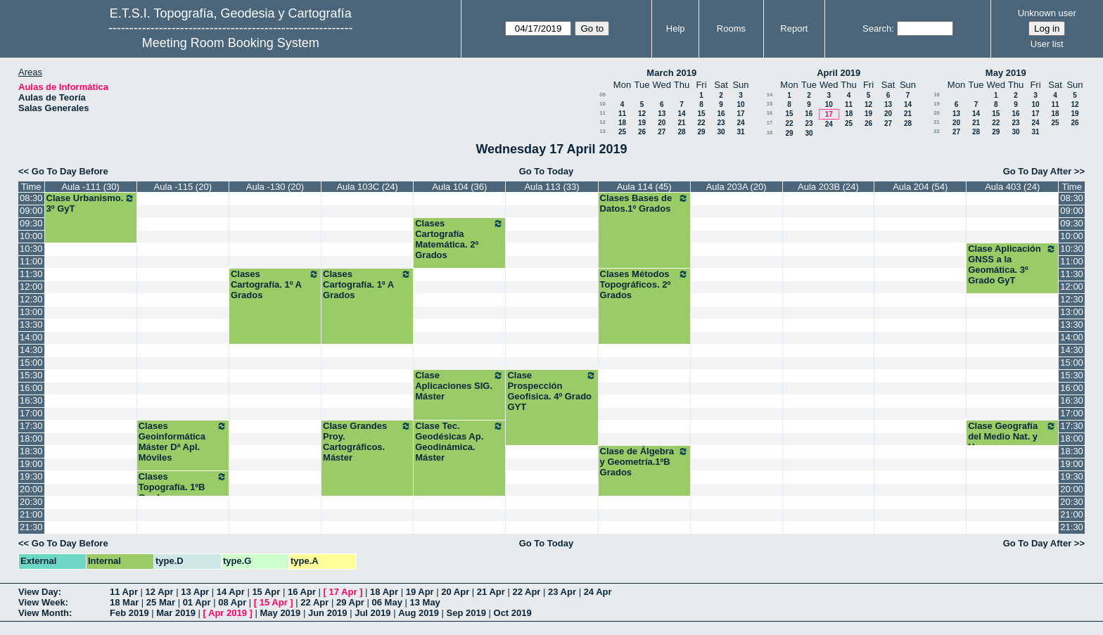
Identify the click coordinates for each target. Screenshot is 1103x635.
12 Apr (160, 591)
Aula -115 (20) (183, 186)
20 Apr (455, 591)
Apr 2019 (227, 613)
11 (602, 113)
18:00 (31, 438)
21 (681, 123)
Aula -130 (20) (275, 186)
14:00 (31, 337)
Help (675, 28)
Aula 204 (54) (920, 186)
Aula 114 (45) (644, 186)
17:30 (31, 426)
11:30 (31, 274)
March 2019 (671, 73)
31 (740, 132)
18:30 (31, 451)
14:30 (31, 350)
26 (642, 132)
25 (622, 132)
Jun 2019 (328, 613)
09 (602, 94)
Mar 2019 (176, 613)
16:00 (31, 388)
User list (1047, 44)
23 (721, 123)
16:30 (31, 400)
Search (876, 28)
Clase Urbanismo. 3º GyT (90, 203)
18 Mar (124, 602)
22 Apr (526, 591)
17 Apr (343, 591)
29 (701, 132)
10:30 (31, 248)
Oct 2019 (513, 613)
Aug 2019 (418, 613)
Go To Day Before (70, 171)
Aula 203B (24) (828, 186)
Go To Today (546, 171)
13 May (424, 602)
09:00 (31, 210)
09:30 (31, 223)
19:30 (31, 476)
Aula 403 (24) (1012, 186)
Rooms (731, 28)
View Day (38, 591)
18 (622, 123)
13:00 (31, 312)
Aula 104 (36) (459, 186)
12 (642, 113)
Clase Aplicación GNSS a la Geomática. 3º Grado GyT (1012, 264)
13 (661, 113)
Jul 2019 (372, 613)
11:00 (31, 261)
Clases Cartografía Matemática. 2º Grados (459, 239)
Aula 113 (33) (551, 186)
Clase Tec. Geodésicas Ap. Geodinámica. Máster (459, 442)
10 (602, 104)
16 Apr (302, 591)
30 (721, 132)
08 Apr (232, 602)
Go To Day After (1037, 171)
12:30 (31, 299)
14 (681, 113)
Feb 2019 (129, 613)
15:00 (31, 362)
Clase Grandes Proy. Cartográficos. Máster (367, 442)
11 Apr (124, 591)
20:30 (31, 501)
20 (661, 123)
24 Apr (598, 591)
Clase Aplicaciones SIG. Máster (459, 386)
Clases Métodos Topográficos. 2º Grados (644, 284)
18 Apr (384, 591)
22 (701, 123)
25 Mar (160, 602)
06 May (387, 602)
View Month (43, 613)
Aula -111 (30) (90, 186)
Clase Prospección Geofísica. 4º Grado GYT (551, 391)
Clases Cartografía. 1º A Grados (275, 284)
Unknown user (1047, 13)
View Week (41, 602)
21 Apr (491, 591)
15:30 (31, 375)
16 (721, 113)
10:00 (31, 236)
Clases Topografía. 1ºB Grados (183, 487)
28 (681, 132)
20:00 (31, 489)
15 (701, 113)
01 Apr (197, 602)
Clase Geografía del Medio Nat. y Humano (1012, 436)
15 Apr (266, 591)
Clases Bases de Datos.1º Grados (644, 203)
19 (642, 123)
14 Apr (231, 591)
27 (661, 132)
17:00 (31, 413)
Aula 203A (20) (736, 186)
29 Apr (350, 602)
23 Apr (562, 591)
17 (740, 113)
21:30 (31, 527)
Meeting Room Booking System (230, 43)
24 (740, 123)
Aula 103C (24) (366, 186)
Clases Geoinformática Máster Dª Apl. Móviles (183, 442)
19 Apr (420, 591)
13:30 (31, 324)
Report (794, 28)
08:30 (31, 198)
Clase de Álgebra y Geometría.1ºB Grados (644, 461)
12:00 (31, 286)
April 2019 (838, 73)
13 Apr (195, 591)
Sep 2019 (466, 613)
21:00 (31, 514)
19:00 (31, 463)
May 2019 (1006, 73)
